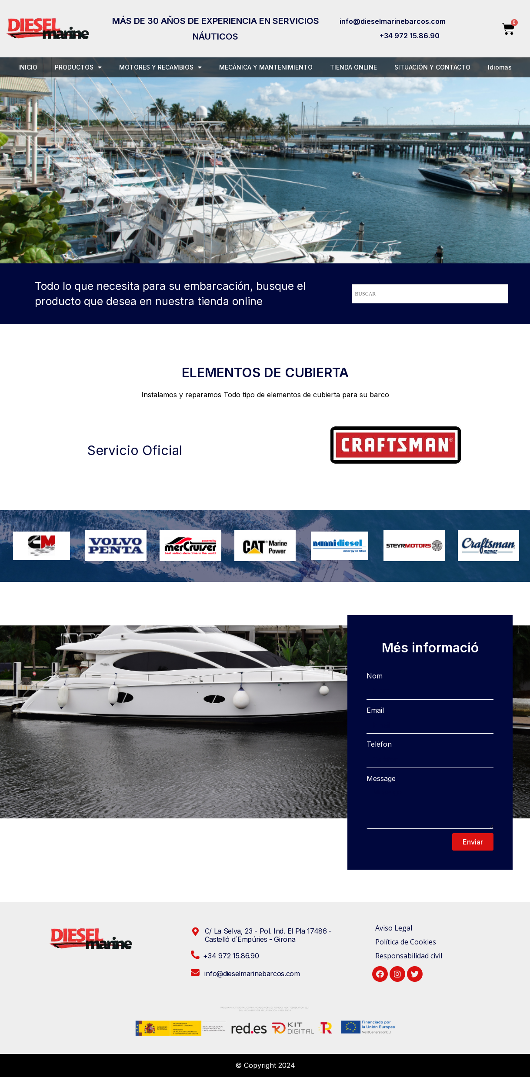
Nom (375, 675)
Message (381, 778)
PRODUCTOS (78, 67)
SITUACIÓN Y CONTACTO (432, 67)
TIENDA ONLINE (353, 67)
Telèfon (379, 744)
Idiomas (500, 67)
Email (375, 710)
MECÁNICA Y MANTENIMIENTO (266, 67)
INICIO (27, 67)
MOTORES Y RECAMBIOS (160, 67)
